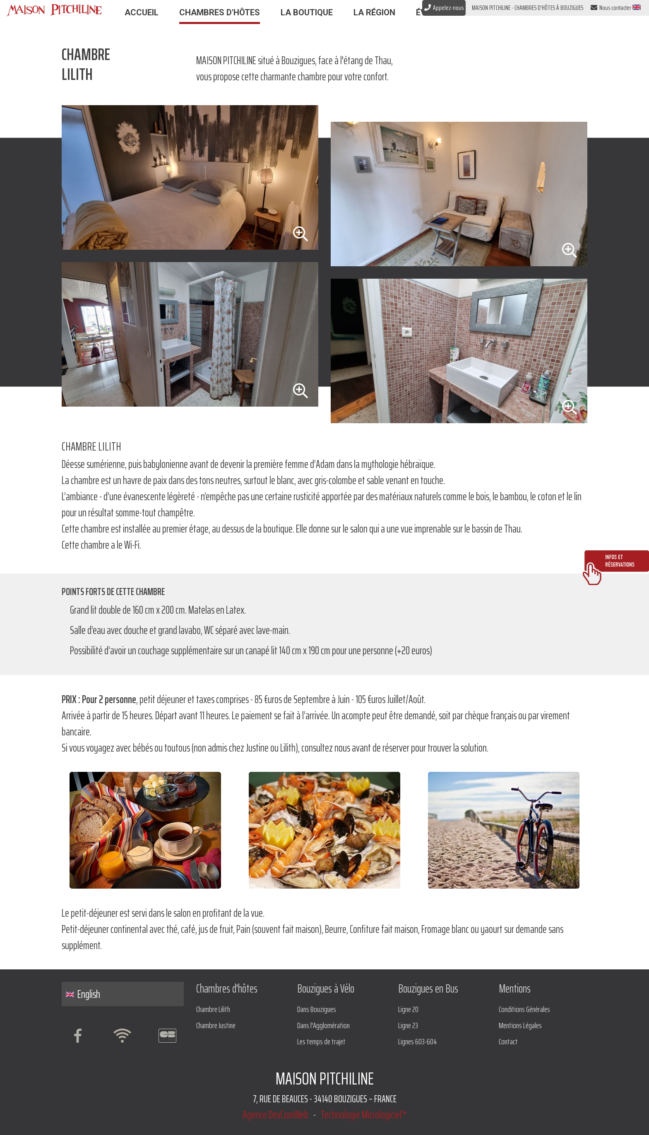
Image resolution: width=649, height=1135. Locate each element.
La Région (374, 12)
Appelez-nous (444, 7)
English (83, 994)
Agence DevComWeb (275, 1114)
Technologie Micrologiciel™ (363, 1114)
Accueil (142, 12)
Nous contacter (611, 8)
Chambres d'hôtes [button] (219, 12)
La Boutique (307, 12)
